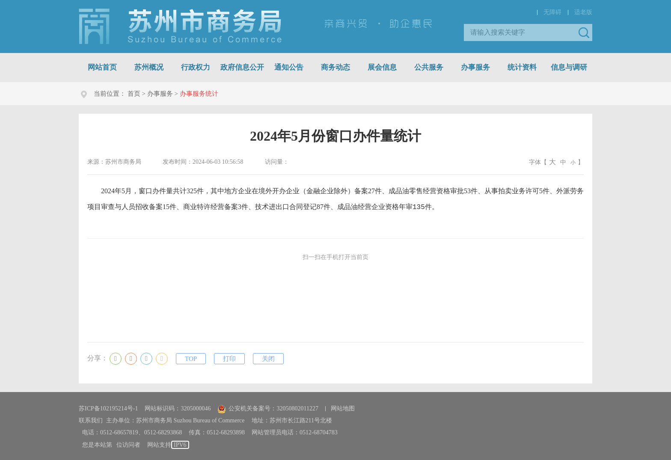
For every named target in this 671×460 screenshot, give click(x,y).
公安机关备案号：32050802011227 (267, 407)
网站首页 (102, 67)
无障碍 (552, 12)
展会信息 (382, 67)
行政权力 (195, 67)
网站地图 (343, 407)
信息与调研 (569, 67)
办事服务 (475, 67)
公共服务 (428, 67)
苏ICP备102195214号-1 (108, 407)
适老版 (583, 12)
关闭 (268, 357)
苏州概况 (148, 67)
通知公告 (288, 67)
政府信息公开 (242, 67)
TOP (191, 357)
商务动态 (335, 67)
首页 (134, 93)
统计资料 (522, 67)
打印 (229, 357)
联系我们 (91, 419)
